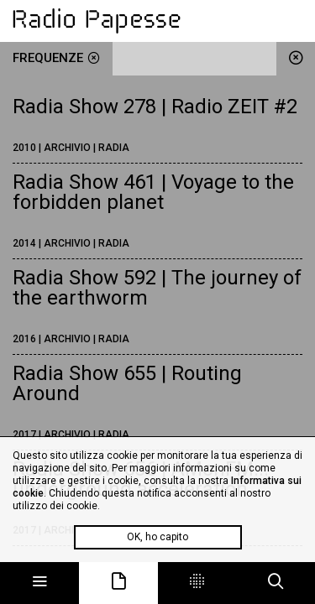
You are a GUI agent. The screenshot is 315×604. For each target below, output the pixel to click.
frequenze (56, 57)
